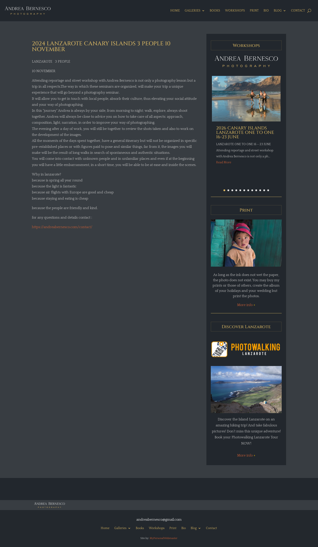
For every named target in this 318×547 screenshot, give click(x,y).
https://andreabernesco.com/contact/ (62, 227)
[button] (224, 190)
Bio (266, 10)
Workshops (235, 10)
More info (246, 305)
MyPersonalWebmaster (163, 538)
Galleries (192, 10)
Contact (298, 10)
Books (215, 10)
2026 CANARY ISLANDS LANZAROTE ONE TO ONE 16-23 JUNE (245, 132)
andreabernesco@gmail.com (159, 520)
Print (254, 10)
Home (175, 10)
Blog (278, 10)
